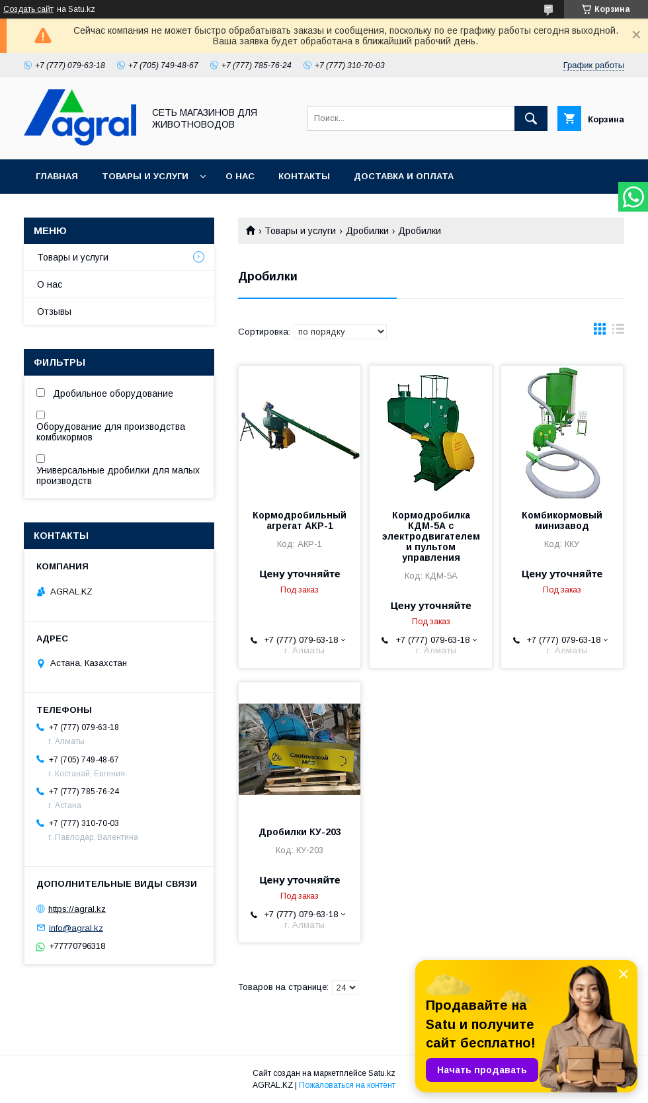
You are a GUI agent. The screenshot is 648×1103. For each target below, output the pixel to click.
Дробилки (367, 230)
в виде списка (618, 332)
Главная (57, 176)
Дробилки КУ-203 (300, 832)
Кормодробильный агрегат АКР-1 (299, 520)
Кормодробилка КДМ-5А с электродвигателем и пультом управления (431, 536)
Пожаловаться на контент (347, 1085)
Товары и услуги (145, 176)
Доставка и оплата (404, 176)
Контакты (304, 176)
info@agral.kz (76, 927)
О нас (240, 176)
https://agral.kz (77, 909)
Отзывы (54, 311)
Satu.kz (381, 1073)
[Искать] (530, 118)
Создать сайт (28, 9)
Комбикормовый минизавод (562, 520)
